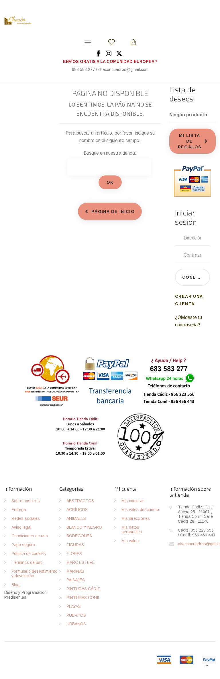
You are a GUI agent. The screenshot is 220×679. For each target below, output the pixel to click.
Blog (15, 584)
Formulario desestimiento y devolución (34, 573)
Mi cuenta (125, 489)
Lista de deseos (182, 94)
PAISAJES (75, 580)
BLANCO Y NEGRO (84, 527)
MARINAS (75, 571)
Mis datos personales (131, 529)
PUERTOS (76, 615)
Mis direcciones (135, 518)
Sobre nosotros (25, 500)
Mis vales (130, 540)
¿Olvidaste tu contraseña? (188, 321)
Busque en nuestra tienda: (110, 153)
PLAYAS (73, 606)
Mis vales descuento (140, 509)
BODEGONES (79, 536)
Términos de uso (27, 562)
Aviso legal (21, 527)
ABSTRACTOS (80, 500)
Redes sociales (25, 518)
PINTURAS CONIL (83, 597)
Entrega (18, 509)
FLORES (74, 553)
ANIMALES (76, 518)
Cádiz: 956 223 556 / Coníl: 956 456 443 (196, 532)
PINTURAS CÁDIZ (83, 588)
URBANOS (76, 624)
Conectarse (196, 277)
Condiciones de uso (29, 536)
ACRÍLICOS (77, 509)
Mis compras (133, 500)
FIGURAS (75, 544)
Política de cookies (28, 553)
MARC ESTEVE (80, 562)
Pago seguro (23, 544)
